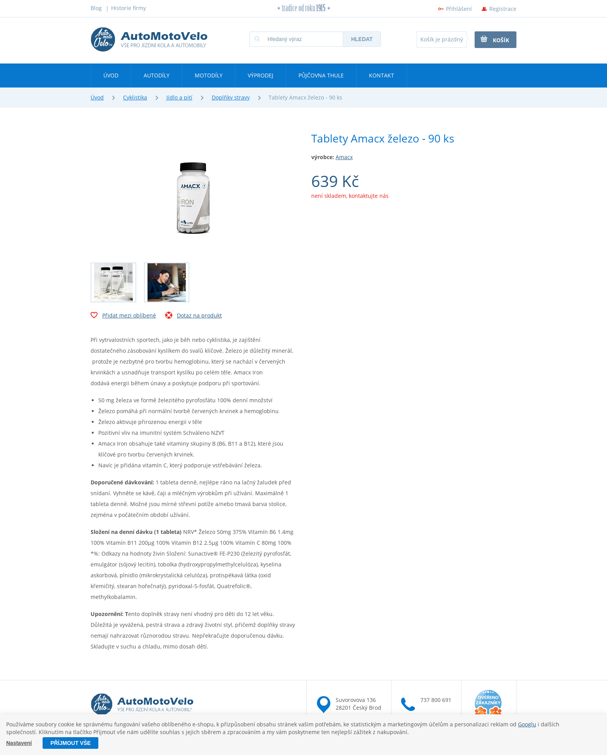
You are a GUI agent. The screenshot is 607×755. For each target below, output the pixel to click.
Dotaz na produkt (193, 316)
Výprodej (260, 75)
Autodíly (157, 75)
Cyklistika (135, 97)
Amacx (344, 157)
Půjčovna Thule (321, 75)
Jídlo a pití (179, 97)
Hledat (362, 39)
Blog (96, 8)
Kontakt (381, 75)
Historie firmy (128, 8)
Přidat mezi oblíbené (123, 316)
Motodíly (209, 75)
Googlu (527, 724)
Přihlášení (459, 8)
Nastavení (19, 743)
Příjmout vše (70, 743)
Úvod (110, 75)
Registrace (502, 8)
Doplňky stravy (231, 97)
